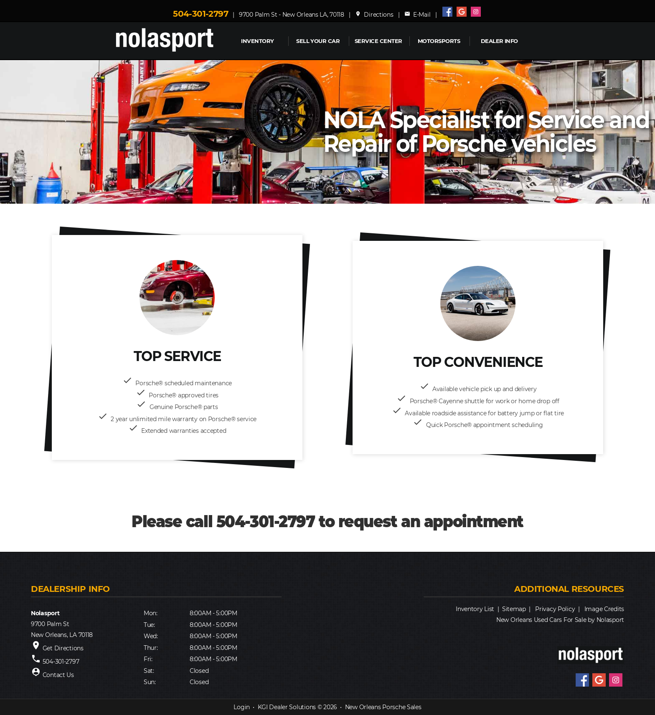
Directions (374, 14)
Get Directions (63, 648)
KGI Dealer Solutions (287, 707)
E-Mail (417, 14)
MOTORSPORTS (439, 41)
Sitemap (514, 609)
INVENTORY (257, 41)
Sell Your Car (318, 41)
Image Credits (604, 609)
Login (242, 707)
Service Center (378, 41)
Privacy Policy (555, 609)
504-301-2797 (200, 14)
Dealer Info (499, 41)
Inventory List (475, 609)
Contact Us (58, 675)
